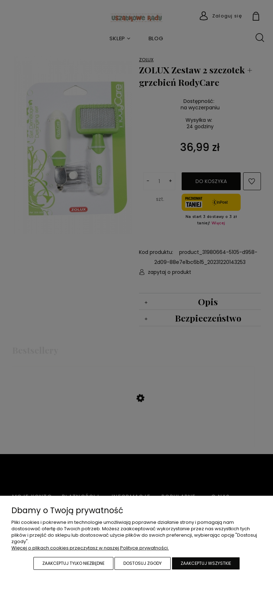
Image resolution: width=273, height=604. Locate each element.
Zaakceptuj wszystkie (206, 563)
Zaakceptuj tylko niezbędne (73, 563)
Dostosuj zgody (142, 563)
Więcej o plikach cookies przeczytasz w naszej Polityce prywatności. (90, 548)
